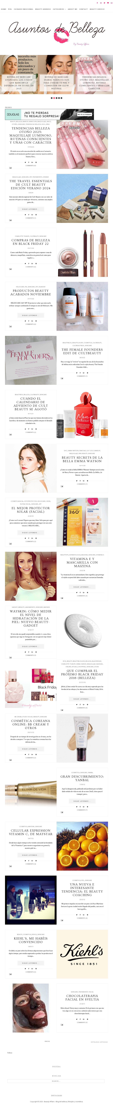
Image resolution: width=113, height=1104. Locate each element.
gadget (15, 607)
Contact (83, 9)
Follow (9, 1053)
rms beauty (83, 453)
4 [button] (59, 98)
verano (46, 177)
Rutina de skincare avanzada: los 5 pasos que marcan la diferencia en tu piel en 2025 (19, 83)
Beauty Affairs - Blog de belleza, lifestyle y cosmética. (63, 1101)
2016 (64, 661)
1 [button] (52, 98)
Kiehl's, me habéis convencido (31, 940)
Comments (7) (82, 810)
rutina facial (25, 504)
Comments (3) (31, 655)
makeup (25, 121)
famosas (82, 451)
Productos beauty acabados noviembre (30, 292)
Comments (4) (82, 596)
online (68, 667)
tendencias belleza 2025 (35, 124)
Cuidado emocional (23, 9)
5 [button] (61, 98)
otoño (14, 124)
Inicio (47, 1041)
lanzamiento (30, 607)
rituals (75, 667)
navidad (99, 664)
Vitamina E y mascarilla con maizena (82, 562)
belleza (19, 121)
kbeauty (21, 607)
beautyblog (67, 343)
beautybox (19, 394)
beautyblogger (79, 661)
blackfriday (96, 661)
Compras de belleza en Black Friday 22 (30, 242)
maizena (84, 555)
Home (3, 9)
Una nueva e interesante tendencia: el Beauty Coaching (82, 890)
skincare (21, 124)
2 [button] (54, 98)
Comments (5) (31, 972)
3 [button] (56, 98)
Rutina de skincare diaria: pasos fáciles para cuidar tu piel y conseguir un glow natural (57, 83)
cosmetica (88, 343)
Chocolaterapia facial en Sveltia (82, 997)
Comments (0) (31, 165)
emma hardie (81, 664)
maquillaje (42, 121)
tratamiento (37, 177)
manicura (33, 121)
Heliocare (20, 287)
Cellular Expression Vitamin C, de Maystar (31, 832)
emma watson (73, 451)
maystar (31, 826)
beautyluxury (77, 343)
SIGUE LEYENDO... (30, 209)
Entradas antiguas (99, 1042)
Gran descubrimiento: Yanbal (82, 778)
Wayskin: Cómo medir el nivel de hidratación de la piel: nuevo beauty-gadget (31, 618)
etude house (27, 717)
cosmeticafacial (17, 501)
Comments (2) (31, 432)
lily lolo (90, 451)
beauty (12, 121)
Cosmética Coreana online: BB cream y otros (30, 724)
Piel (10, 9)
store (96, 667)
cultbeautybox (78, 345)
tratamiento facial (86, 992)
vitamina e (100, 555)
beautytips (64, 555)
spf (30, 177)
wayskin (47, 607)
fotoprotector (30, 501)
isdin (48, 501)
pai (26, 287)
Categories (58, 9)
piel (82, 880)
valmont (42, 287)
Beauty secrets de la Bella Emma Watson (82, 459)
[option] (19, 74)
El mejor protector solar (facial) (31, 510)
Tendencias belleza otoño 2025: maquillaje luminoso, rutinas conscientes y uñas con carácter (94, 83)
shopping (82, 667)
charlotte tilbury (22, 236)
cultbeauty (34, 236)
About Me (72, 9)
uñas (48, 124)
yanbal (90, 772)
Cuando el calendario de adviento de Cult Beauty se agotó (31, 404)
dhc (65, 451)
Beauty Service (97, 9)
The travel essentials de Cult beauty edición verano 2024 (30, 184)
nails (49, 121)
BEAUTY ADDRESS (43, 9)
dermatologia (75, 555)
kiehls (34, 934)
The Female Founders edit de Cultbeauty (82, 351)
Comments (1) (31, 218)
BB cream (18, 717)
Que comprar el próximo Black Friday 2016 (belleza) (82, 674)
